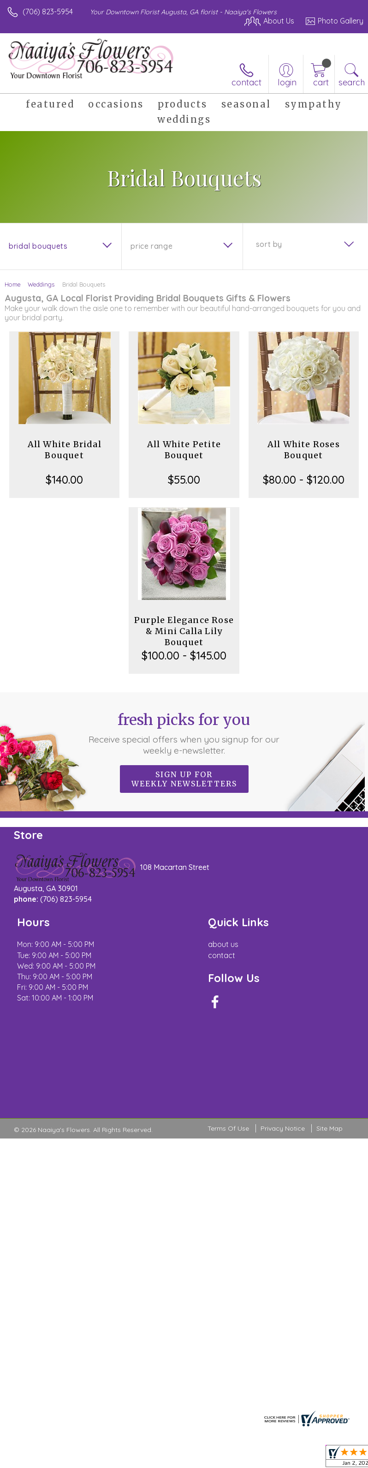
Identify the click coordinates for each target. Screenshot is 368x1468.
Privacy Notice (283, 1129)
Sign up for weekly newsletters (184, 779)
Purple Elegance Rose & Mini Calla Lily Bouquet (184, 631)
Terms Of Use (228, 1129)
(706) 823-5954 (48, 11)
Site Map (329, 1129)
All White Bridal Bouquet (64, 450)
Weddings (41, 284)
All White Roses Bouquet (303, 450)
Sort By (269, 244)
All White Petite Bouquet (184, 450)
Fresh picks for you (184, 733)
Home (13, 284)
